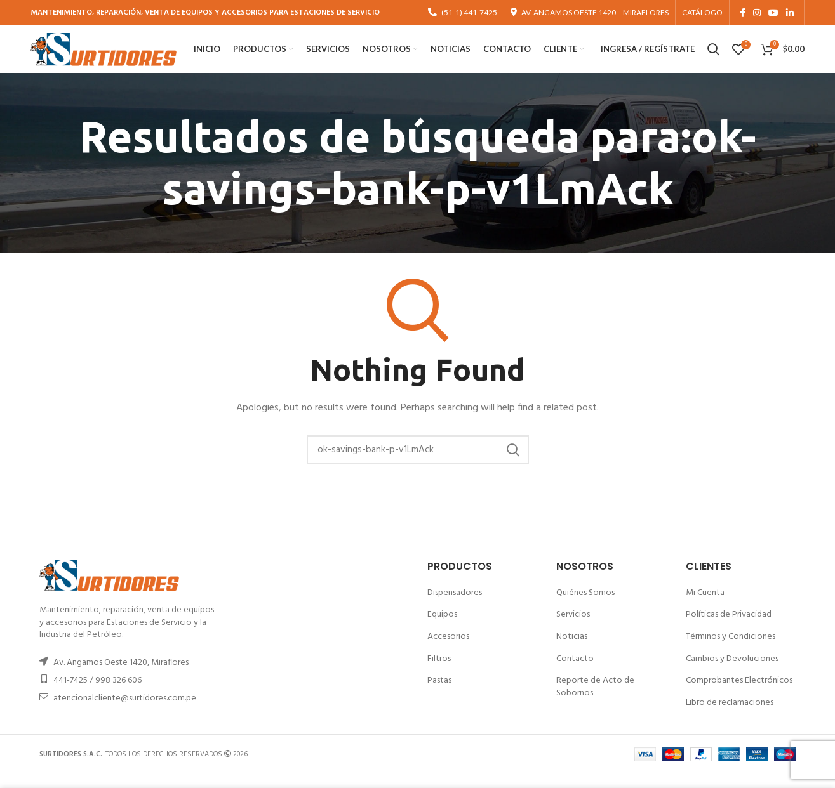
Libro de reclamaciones (729, 716)
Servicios (573, 628)
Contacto (575, 672)
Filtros (439, 672)
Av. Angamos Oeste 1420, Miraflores (121, 676)
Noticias (571, 650)
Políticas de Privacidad (729, 628)
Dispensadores (454, 606)
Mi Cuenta (705, 606)
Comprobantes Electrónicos (739, 694)
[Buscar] (418, 463)
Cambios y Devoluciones (732, 672)
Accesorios (448, 650)
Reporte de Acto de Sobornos (595, 700)
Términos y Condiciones (730, 650)
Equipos (442, 628)
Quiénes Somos (585, 606)
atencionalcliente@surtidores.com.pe (124, 712)
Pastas (439, 694)
